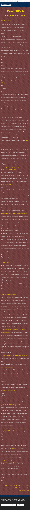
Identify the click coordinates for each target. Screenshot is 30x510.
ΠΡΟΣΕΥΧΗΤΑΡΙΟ (15, 11)
